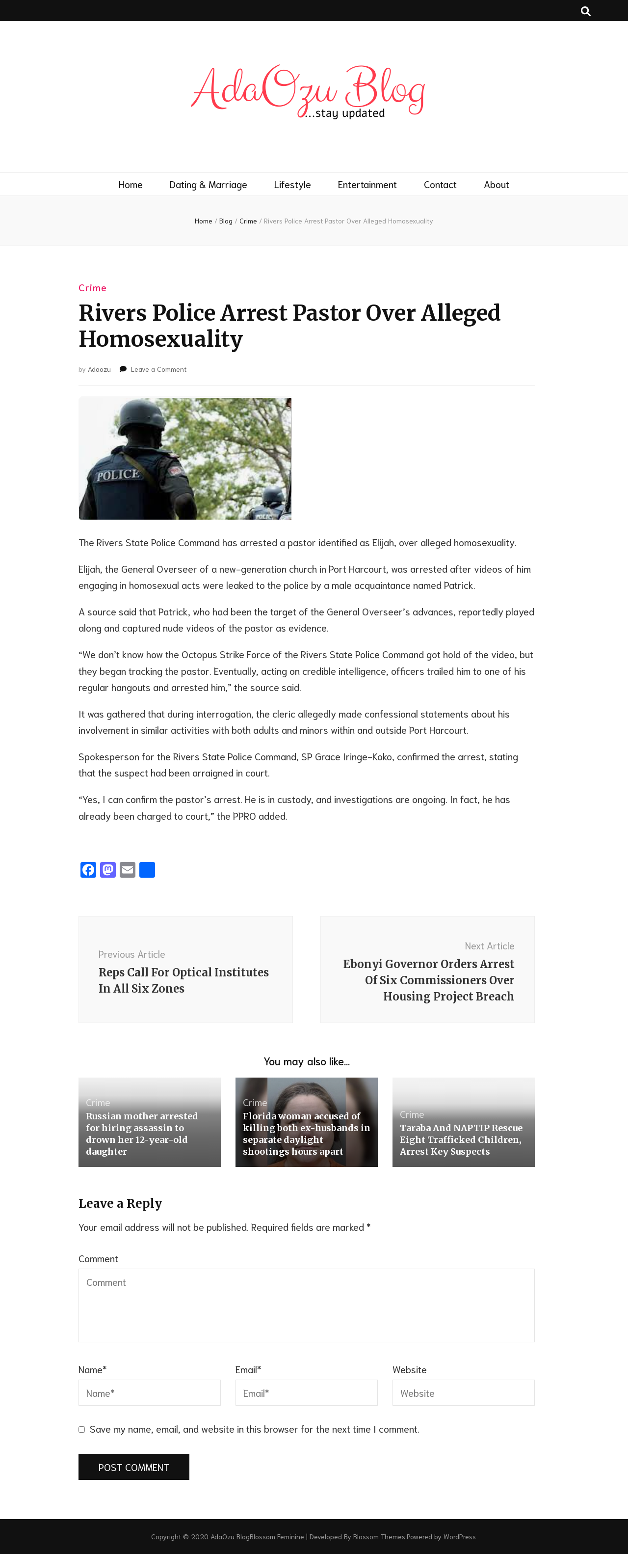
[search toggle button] (586, 10)
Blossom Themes (379, 1536)
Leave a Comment (158, 368)
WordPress (460, 1536)
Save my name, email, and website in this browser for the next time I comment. (254, 1428)
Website (409, 1368)
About (496, 183)
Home (131, 183)
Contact (440, 183)
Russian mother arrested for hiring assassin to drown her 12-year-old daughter (142, 1133)
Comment (98, 1257)
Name (92, 1368)
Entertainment (367, 183)
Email (249, 1368)
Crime (92, 286)
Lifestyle (292, 183)
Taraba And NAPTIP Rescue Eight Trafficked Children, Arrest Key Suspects (461, 1139)
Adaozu (99, 368)
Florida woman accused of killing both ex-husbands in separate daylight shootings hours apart (306, 1133)
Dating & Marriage (208, 183)
